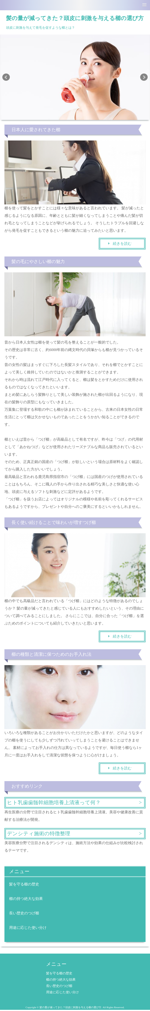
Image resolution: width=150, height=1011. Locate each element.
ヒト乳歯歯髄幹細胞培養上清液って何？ (54, 802)
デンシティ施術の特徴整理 (38, 833)
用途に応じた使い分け (28, 928)
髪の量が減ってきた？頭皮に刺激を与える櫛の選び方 (75, 18)
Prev (6, 77)
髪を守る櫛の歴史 (24, 884)
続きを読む (122, 244)
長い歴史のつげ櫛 (24, 913)
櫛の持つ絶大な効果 (26, 899)
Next (144, 77)
